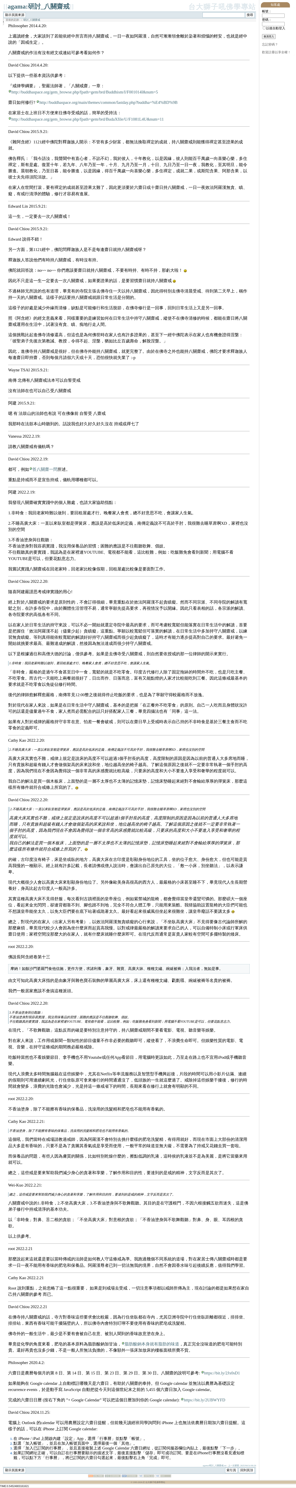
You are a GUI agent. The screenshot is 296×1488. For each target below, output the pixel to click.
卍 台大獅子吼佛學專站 (154, 1483)
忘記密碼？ (270, 44)
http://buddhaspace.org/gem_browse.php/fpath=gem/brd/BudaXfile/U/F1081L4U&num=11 (87, 119)
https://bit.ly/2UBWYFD (204, 1400)
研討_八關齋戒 (31, 20)
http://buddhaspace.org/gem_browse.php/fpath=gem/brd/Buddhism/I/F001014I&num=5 (84, 92)
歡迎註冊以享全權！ (276, 52)
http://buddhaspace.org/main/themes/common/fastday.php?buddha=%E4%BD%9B (108, 102)
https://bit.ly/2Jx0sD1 (222, 1373)
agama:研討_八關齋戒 (38, 6)
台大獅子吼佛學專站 (222, 7)
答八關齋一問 (45, 469)
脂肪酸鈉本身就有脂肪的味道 (152, 1344)
